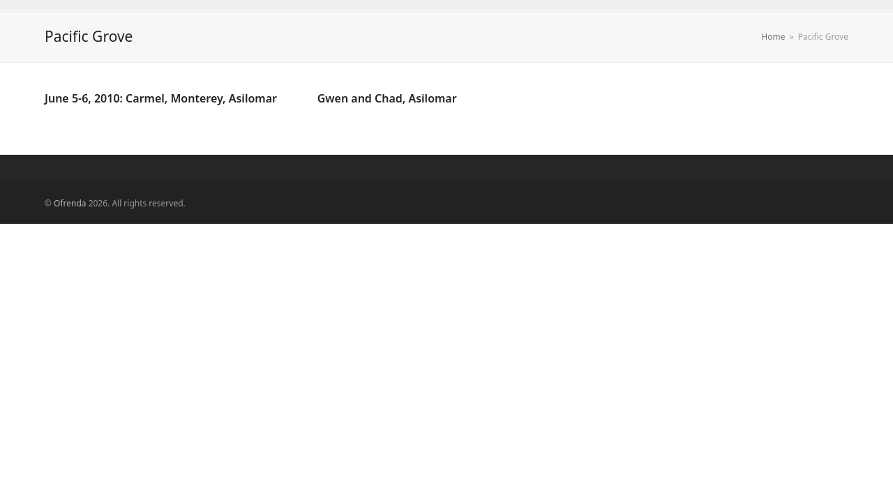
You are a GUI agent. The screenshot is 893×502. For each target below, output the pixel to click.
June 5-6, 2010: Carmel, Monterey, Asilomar (161, 98)
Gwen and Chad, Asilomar (387, 98)
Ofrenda (70, 203)
